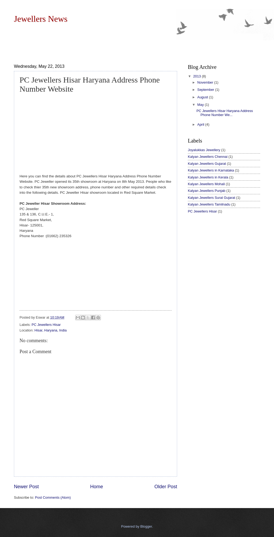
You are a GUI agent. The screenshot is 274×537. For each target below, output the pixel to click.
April (201, 124)
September (206, 90)
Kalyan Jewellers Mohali (206, 184)
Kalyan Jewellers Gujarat (207, 164)
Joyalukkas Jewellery (204, 150)
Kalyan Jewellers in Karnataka (211, 170)
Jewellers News (40, 19)
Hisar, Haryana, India (51, 330)
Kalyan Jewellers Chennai (207, 157)
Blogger (146, 526)
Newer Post (26, 486)
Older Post (165, 486)
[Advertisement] (111, 43)
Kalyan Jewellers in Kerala (208, 177)
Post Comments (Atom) (53, 497)
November (205, 82)
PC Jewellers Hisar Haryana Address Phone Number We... (224, 113)
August (203, 97)
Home (96, 486)
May (201, 105)
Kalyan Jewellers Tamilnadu (209, 204)
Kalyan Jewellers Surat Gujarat (211, 198)
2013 (197, 76)
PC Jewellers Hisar (46, 325)
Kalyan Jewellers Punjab (206, 191)
